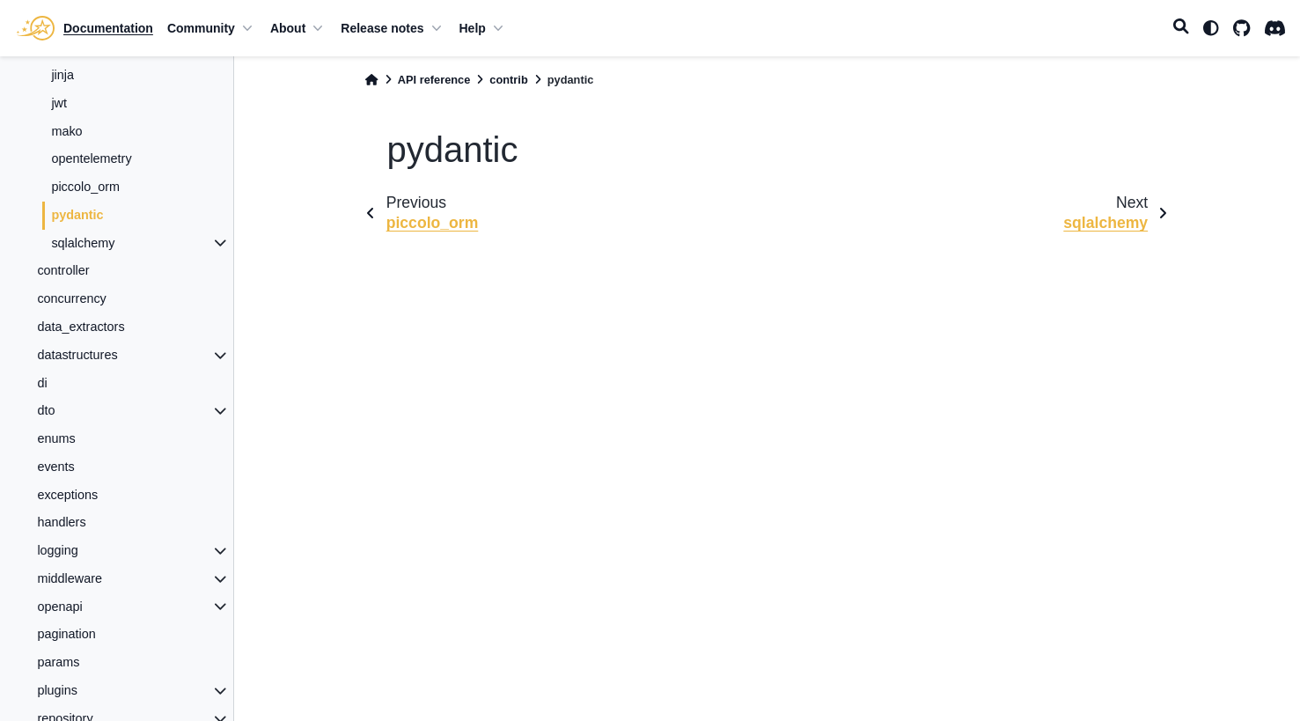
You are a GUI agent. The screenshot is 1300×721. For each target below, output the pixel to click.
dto (46, 410)
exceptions (67, 495)
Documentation (108, 28)
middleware (69, 578)
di (42, 383)
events (55, 467)
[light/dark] (1211, 28)
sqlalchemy (82, 243)
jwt (59, 103)
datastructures (77, 355)
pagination (66, 634)
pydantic (77, 215)
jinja (62, 75)
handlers (61, 522)
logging (57, 550)
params (58, 662)
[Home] (371, 79)
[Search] (1181, 28)
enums (56, 438)
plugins (57, 690)
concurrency (71, 298)
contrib (508, 79)
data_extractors (80, 327)
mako (66, 131)
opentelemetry (91, 158)
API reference (434, 79)
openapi (59, 607)
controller (63, 270)
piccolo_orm (85, 187)
